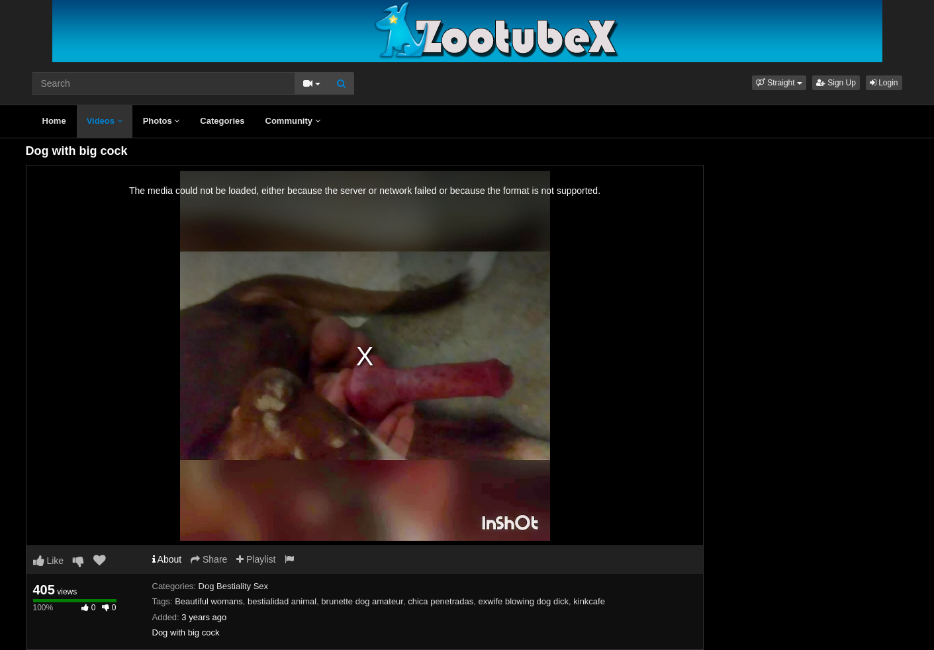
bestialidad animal (282, 601)
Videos (104, 121)
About (167, 559)
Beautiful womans (209, 601)
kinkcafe (589, 601)
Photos (161, 121)
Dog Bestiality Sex (234, 586)
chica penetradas (440, 601)
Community (292, 121)
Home (54, 121)
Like (48, 560)
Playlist (255, 559)
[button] (779, 82)
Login (884, 82)
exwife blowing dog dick (523, 601)
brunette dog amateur (362, 601)
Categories (222, 121)
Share (209, 559)
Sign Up (836, 82)
